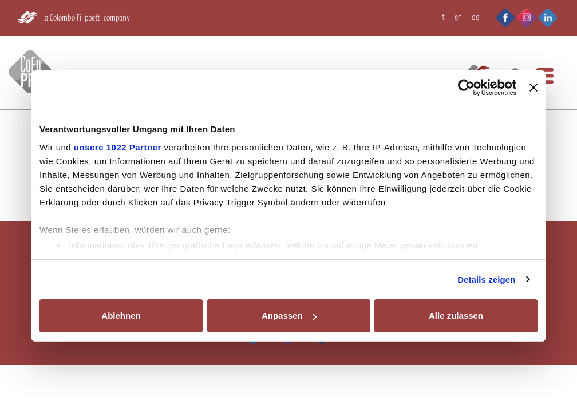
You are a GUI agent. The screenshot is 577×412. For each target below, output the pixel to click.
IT (442, 17)
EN (458, 17)
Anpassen (289, 315)
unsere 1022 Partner (117, 147)
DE (475, 17)
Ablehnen (120, 315)
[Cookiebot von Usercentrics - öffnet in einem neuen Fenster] (466, 87)
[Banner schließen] (533, 88)
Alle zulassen (456, 315)
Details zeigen (486, 279)
